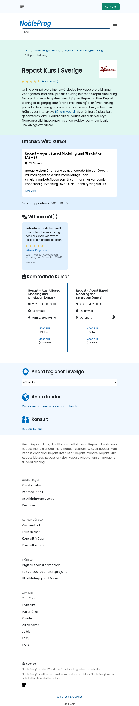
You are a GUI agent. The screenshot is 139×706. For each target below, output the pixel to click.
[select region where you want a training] (69, 382)
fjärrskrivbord (65, 112)
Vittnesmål (31, 625)
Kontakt (110, 6)
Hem (26, 50)
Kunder (28, 618)
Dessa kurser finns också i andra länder (50, 406)
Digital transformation (41, 565)
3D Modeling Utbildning (47, 50)
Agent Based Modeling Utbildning (84, 50)
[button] (112, 316)
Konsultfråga (33, 538)
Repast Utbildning (37, 55)
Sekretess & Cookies (69, 696)
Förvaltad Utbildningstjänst (45, 572)
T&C (25, 645)
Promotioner (33, 492)
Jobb (26, 632)
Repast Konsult (33, 429)
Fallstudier (31, 532)
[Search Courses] (66, 31)
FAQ (25, 638)
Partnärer (30, 612)
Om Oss (28, 598)
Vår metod (31, 525)
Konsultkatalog (35, 545)
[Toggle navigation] (115, 24)
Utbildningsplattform (40, 578)
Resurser (29, 505)
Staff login (69, 703)
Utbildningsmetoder (39, 498)
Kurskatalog (32, 485)
